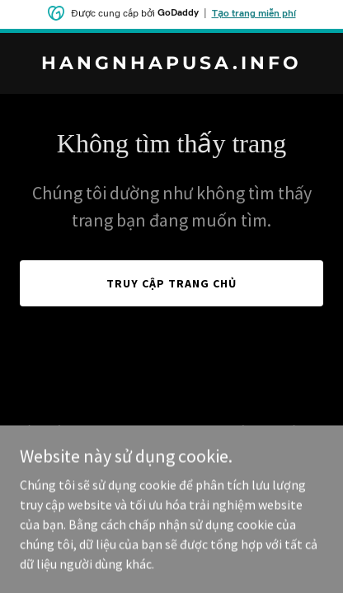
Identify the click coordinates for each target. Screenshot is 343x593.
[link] (171, 64)
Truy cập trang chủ (171, 283)
